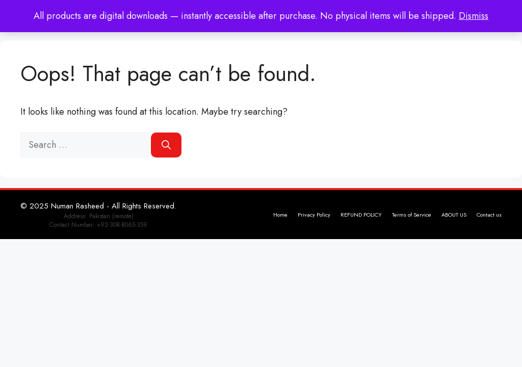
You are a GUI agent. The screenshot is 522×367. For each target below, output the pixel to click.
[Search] (166, 145)
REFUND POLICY (361, 215)
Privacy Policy (314, 215)
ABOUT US (453, 215)
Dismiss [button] (473, 15)
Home (280, 215)
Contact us (489, 215)
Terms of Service (411, 215)
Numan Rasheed (77, 206)
